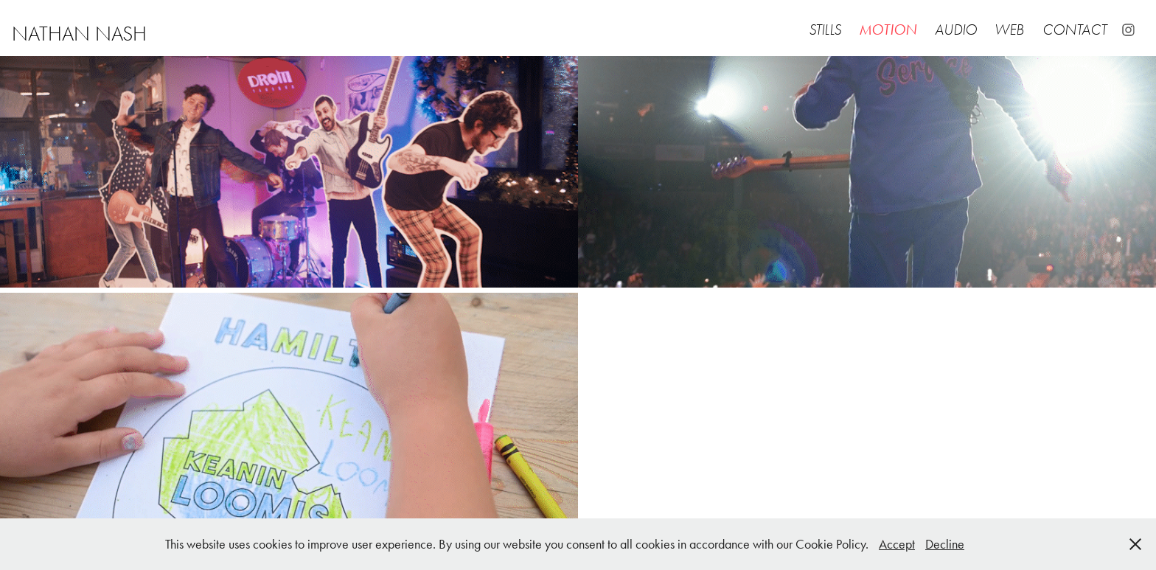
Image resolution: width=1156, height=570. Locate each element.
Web (1009, 29)
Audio (956, 29)
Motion (887, 29)
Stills (825, 29)
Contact (1074, 29)
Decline (944, 544)
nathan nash (79, 34)
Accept (897, 544)
